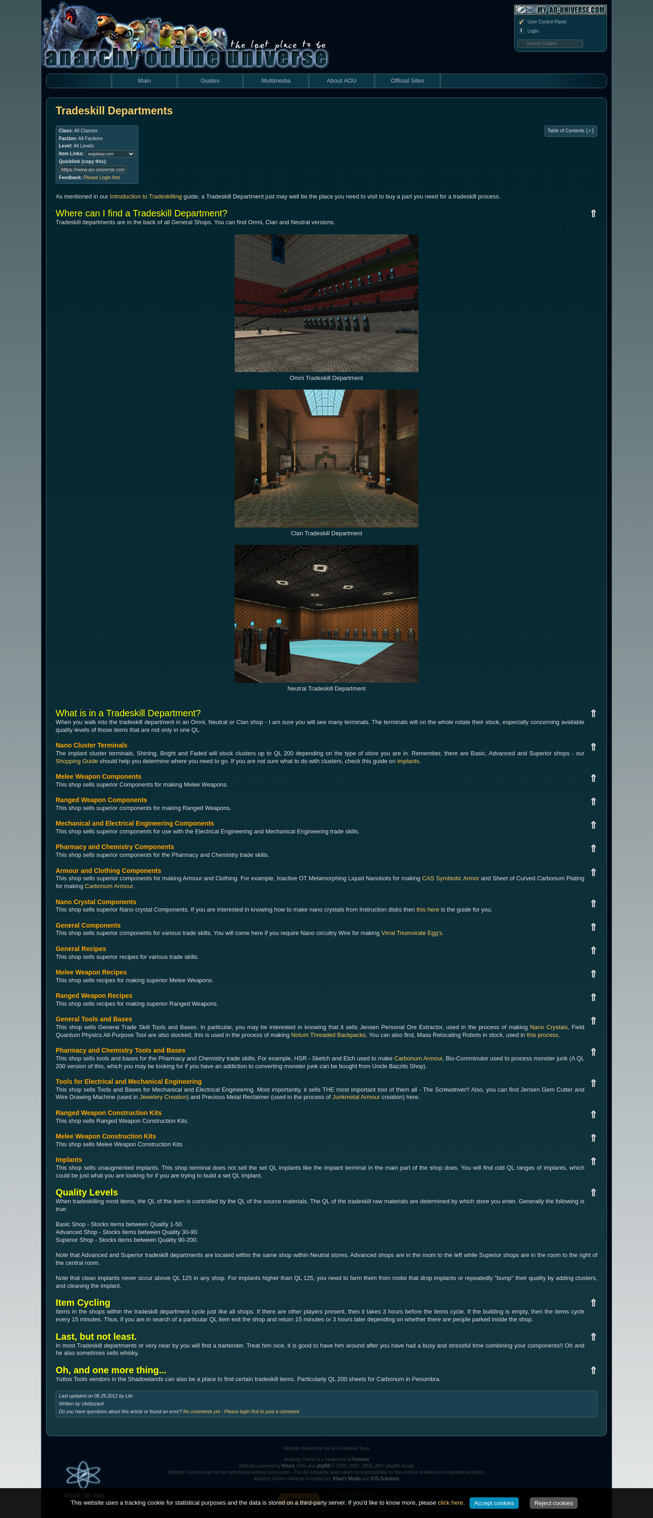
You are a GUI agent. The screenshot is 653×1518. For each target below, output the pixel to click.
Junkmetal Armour (357, 1096)
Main (144, 80)
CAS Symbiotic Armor (450, 878)
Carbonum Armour (109, 886)
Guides (209, 80)
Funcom (360, 1459)
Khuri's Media (347, 1478)
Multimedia (276, 80)
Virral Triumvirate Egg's (411, 932)
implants (408, 761)
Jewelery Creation (163, 1096)
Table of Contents (571, 131)
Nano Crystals (549, 1027)
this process (543, 1034)
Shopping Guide (77, 761)
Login (527, 31)
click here (450, 1502)
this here (428, 909)
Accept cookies (494, 1503)
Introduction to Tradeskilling (146, 196)
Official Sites (407, 80)
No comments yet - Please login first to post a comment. (241, 1411)
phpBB (323, 1465)
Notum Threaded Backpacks (328, 1034)
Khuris (288, 1465)
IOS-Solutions (385, 1478)
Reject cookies (553, 1503)
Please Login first (102, 177)
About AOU (341, 80)
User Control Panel (541, 22)
